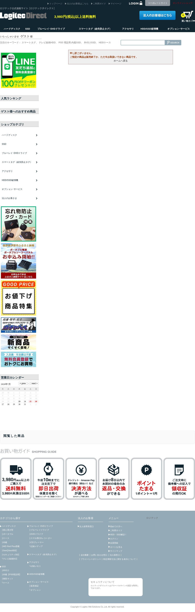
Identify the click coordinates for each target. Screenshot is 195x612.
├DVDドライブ (36, 534)
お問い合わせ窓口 (99, 555)
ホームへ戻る (121, 60)
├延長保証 (34, 586)
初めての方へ (116, 526)
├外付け (5, 570)
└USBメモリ (35, 566)
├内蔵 (4, 542)
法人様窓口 (115, 555)
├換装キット (7, 579)
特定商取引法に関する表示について (119, 559)
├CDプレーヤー (36, 542)
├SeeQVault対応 (9, 550)
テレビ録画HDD (47, 42)
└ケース (5, 583)
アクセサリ (34, 562)
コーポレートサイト (157, 3)
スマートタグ (29, 42)
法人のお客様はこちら (77, 3)
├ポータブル (7, 534)
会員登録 (114, 543)
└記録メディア (36, 546)
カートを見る (116, 547)
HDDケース (105, 42)
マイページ (115, 3)
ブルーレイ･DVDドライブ (41, 526)
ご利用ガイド (99, 3)
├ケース (5, 538)
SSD (4, 566)
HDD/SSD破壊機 (10, 180)
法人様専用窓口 (86, 526)
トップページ (55, 3)
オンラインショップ (182, 3)
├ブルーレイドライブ (39, 530)
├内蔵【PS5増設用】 (11, 574)
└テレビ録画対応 (9, 559)
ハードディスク (9, 526)
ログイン (114, 539)
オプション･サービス (39, 582)
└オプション (35, 590)
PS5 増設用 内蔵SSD (69, 42)
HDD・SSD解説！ (118, 534)
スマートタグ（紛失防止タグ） (17, 162)
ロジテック (152, 517)
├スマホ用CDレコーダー (40, 538)
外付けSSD (90, 42)
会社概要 (85, 555)
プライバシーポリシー (91, 559)
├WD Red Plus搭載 (11, 546)
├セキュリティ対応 (10, 555)
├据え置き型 (7, 530)
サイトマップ (116, 551)
